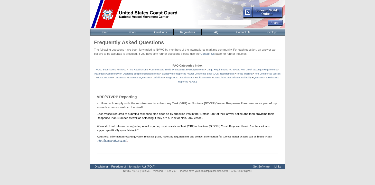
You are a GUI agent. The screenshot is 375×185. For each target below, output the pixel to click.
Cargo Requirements (217, 69)
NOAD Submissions (106, 69)
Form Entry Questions (139, 77)
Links (277, 166)
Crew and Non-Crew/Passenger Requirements (254, 69)
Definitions (158, 77)
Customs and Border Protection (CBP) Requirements (178, 69)
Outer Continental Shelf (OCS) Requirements (211, 73)
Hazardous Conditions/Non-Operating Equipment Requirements (127, 73)
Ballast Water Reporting (174, 73)
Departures (120, 77)
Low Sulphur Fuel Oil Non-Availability (232, 77)
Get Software (261, 166)
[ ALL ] (193, 81)
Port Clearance (105, 77)
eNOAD (122, 69)
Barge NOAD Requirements (180, 77)
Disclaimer (101, 166)
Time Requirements (138, 69)
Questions (259, 77)
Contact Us (207, 53)
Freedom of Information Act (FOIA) (133, 166)
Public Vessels (203, 77)
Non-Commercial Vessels (267, 73)
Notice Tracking (244, 73)
